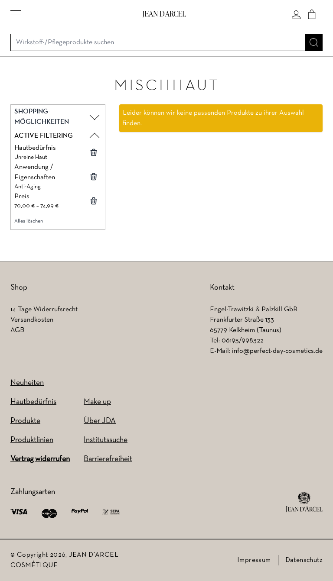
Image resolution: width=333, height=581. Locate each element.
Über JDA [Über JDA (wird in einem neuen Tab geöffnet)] (100, 421)
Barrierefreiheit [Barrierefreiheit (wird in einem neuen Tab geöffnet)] (108, 459)
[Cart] (311, 14)
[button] (15, 14)
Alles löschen (28, 221)
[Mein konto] (296, 14)
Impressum (254, 560)
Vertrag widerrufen (40, 459)
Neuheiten (27, 383)
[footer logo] (304, 502)
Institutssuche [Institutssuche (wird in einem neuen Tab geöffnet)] (105, 440)
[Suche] (314, 42)
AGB (17, 330)
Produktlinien (31, 440)
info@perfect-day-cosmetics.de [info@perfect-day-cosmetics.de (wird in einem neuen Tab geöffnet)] (277, 351)
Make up (97, 402)
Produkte (25, 421)
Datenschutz (304, 560)
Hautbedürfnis (33, 402)
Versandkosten (31, 320)
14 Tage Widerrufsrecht (44, 310)
